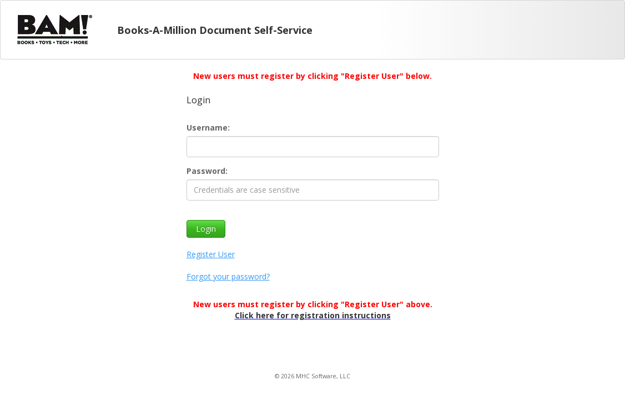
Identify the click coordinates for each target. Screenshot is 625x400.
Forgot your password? (228, 276)
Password (206, 171)
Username (207, 127)
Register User (211, 254)
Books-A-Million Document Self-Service (214, 30)
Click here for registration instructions (313, 315)
